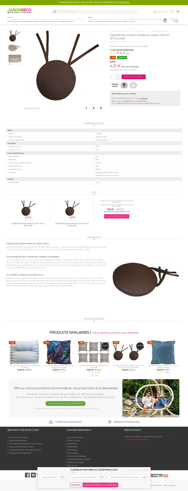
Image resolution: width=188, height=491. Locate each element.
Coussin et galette (159, 31)
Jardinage (43, 21)
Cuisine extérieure (13, 21)
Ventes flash (72, 444)
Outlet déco (72, 447)
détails (75, 472)
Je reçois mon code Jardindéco (65, 403)
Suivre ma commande (18, 437)
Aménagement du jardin (30, 21)
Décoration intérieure (114, 21)
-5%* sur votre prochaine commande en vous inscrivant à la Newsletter (65, 388)
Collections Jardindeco (76, 456)
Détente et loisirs (129, 21)
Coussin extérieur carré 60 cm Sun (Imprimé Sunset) (59, 367)
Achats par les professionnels (21, 447)
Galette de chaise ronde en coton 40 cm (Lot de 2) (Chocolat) (128, 367)
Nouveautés (72, 450)
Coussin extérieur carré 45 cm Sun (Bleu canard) (163, 367)
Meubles (91, 21)
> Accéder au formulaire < (136, 439)
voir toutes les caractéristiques (122, 50)
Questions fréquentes (18, 441)
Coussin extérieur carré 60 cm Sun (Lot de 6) (93, 367)
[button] (117, 76)
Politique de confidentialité (20, 453)
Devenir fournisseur (75, 462)
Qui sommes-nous (75, 437)
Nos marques (73, 453)
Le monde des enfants (65, 21)
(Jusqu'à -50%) (173, 20)
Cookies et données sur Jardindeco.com (94, 469)
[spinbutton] (115, 76)
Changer (143, 98)
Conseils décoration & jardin (79, 459)
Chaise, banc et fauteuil (139, 31)
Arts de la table (100, 21)
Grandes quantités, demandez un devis (25, 450)
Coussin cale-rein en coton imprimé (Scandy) (25, 367)
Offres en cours (73, 441)
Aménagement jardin (119, 31)
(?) (58, 477)
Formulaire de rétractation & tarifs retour (26, 444)
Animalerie (52, 21)
